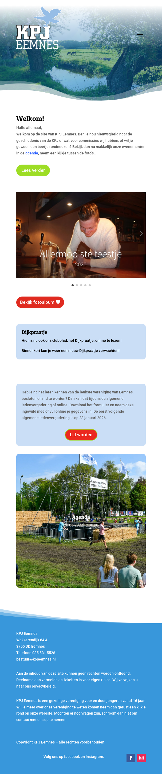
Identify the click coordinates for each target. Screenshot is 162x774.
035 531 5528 (43, 653)
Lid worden (81, 434)
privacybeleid (43, 686)
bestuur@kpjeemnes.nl (36, 659)
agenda (31, 153)
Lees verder (33, 170)
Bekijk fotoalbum (37, 302)
